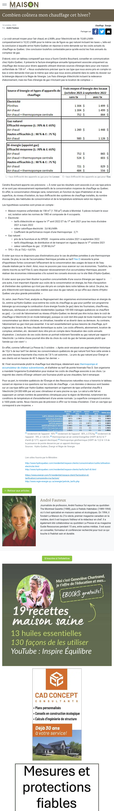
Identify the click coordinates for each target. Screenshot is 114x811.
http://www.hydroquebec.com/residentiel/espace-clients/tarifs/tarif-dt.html (60, 469)
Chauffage (99, 26)
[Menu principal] (4, 4)
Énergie (108, 26)
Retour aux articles (17, 490)
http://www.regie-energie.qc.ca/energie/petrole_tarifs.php (52, 481)
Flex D (77, 259)
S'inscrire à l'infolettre (57, 558)
